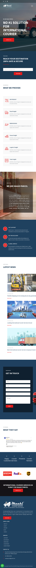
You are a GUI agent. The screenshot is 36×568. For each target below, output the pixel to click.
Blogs (5, 529)
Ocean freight (6, 543)
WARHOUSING (6, 541)
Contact (5, 531)
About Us (5, 523)
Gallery (5, 525)
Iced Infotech (30, 566)
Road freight (6, 539)
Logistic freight (7, 545)
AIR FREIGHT (6, 537)
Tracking (5, 527)
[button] (32, 6)
